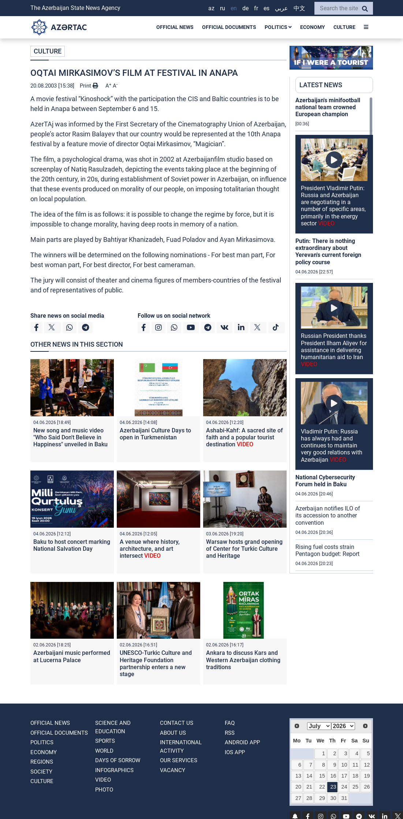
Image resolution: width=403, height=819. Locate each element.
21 (309, 787)
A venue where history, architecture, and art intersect (150, 548)
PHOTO (104, 789)
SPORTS (105, 741)
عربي (281, 8)
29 (322, 798)
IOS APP (235, 752)
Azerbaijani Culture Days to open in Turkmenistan (155, 434)
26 (367, 787)
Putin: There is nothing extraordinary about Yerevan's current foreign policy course (328, 251)
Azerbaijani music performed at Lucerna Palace (71, 656)
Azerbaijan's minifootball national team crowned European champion (327, 107)
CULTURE (344, 27)
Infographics (114, 770)
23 (333, 787)
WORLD (104, 751)
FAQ (230, 723)
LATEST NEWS (320, 85)
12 (367, 765)
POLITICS (278, 27)
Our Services (178, 760)
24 (344, 787)
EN (234, 8)
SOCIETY (41, 771)
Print (89, 85)
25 (355, 787)
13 (298, 776)
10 (344, 765)
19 (367, 776)
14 (309, 776)
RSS (230, 733)
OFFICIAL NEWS (175, 27)
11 (355, 765)
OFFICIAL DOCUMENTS (229, 27)
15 (322, 776)
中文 (299, 8)
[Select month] (319, 726)
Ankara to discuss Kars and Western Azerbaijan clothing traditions (243, 659)
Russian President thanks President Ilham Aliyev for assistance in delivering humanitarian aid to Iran (334, 350)
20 (298, 787)
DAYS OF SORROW (117, 760)
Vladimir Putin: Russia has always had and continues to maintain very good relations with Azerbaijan (331, 445)
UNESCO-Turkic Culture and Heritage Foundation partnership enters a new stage (156, 663)
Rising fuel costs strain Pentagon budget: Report (327, 550)
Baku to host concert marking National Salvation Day (71, 545)
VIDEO (103, 779)
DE (245, 8)
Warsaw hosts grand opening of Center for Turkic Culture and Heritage (244, 548)
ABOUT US (173, 733)
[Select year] (343, 726)
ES (266, 8)
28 (309, 798)
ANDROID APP (242, 742)
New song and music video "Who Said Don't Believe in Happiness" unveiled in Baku (70, 437)
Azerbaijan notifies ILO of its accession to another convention (327, 515)
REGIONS (41, 762)
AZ (211, 8)
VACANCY (172, 770)
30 (333, 798)
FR (256, 8)
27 (298, 798)
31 (344, 798)
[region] (334, 335)
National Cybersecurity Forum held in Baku (325, 481)
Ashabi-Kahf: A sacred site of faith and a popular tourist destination (244, 437)
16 (333, 776)
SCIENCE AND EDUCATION (113, 727)
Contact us (176, 723)
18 (355, 776)
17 (344, 776)
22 (322, 787)
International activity (181, 746)
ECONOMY (312, 27)
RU (222, 8)
